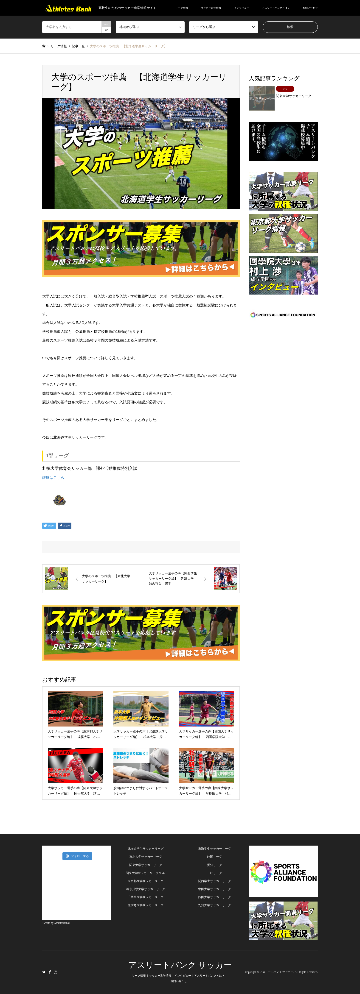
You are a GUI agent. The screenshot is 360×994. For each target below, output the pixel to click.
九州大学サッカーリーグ (214, 905)
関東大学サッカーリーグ (145, 865)
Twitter (43, 971)
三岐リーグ (214, 873)
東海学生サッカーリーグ (214, 848)
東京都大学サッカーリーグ (145, 881)
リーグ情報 (181, 7)
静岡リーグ (214, 856)
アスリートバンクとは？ (276, 7)
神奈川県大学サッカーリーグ (145, 889)
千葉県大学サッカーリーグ (145, 897)
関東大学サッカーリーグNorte (146, 873)
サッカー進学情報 (211, 7)
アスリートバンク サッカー (180, 965)
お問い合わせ (310, 7)
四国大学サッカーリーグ (214, 897)
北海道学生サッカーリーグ (145, 848)
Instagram (55, 971)
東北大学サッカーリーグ (145, 856)
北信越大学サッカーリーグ (145, 905)
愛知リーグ (214, 865)
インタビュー (241, 7)
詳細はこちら (53, 477)
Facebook (49, 971)
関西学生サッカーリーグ (214, 881)
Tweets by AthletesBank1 (56, 922)
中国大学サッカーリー (213, 889)
